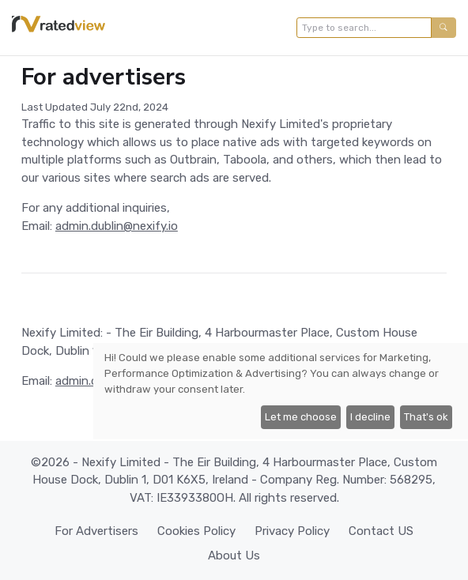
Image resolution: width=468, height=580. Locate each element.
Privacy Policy (292, 531)
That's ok (426, 417)
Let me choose (301, 417)
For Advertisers (96, 531)
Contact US (381, 531)
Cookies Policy (196, 531)
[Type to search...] (364, 27)
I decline (370, 417)
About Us (234, 555)
